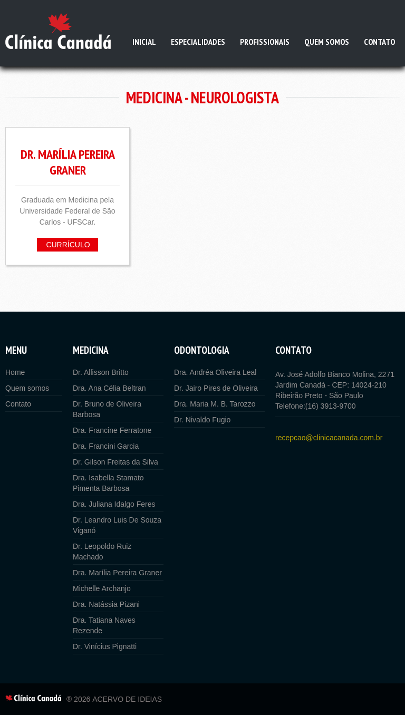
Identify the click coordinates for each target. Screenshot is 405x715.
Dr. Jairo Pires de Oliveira (216, 388)
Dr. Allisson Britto (101, 372)
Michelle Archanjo (102, 588)
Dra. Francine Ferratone (112, 430)
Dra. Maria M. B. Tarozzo (215, 404)
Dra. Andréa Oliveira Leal (215, 372)
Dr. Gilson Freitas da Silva (115, 462)
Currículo (68, 244)
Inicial (144, 41)
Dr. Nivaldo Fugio (202, 420)
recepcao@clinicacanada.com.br (328, 437)
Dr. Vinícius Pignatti (105, 646)
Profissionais (265, 41)
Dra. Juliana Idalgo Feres (114, 504)
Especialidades (198, 41)
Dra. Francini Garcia (106, 446)
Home (15, 372)
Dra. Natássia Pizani (106, 604)
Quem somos (326, 41)
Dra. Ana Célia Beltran (109, 388)
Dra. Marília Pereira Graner (117, 572)
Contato (379, 41)
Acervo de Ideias (127, 699)
